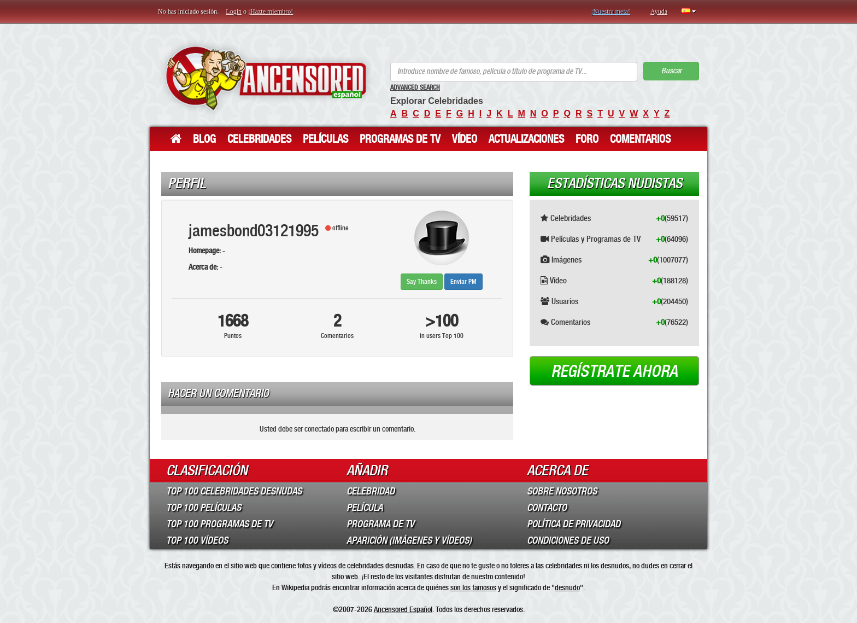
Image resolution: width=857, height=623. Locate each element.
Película (365, 508)
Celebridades (259, 138)
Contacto (547, 508)
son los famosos (473, 587)
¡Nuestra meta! (610, 11)
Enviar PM (463, 282)
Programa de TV (380, 524)
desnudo (567, 587)
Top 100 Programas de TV (219, 524)
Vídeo (464, 138)
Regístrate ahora (614, 371)
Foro (587, 138)
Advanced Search (415, 87)
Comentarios (640, 138)
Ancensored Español (403, 609)
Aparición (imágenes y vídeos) (409, 540)
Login (234, 11)
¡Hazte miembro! (270, 11)
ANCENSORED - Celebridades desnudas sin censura (266, 78)
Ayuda (658, 11)
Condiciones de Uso (568, 540)
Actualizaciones (526, 138)
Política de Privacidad (573, 524)
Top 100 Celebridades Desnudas (234, 491)
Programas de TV (400, 138)
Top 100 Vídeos (197, 540)
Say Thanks (422, 282)
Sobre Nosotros (562, 491)
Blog (204, 138)
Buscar (671, 70)
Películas (325, 138)
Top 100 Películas (203, 508)
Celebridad (371, 491)
